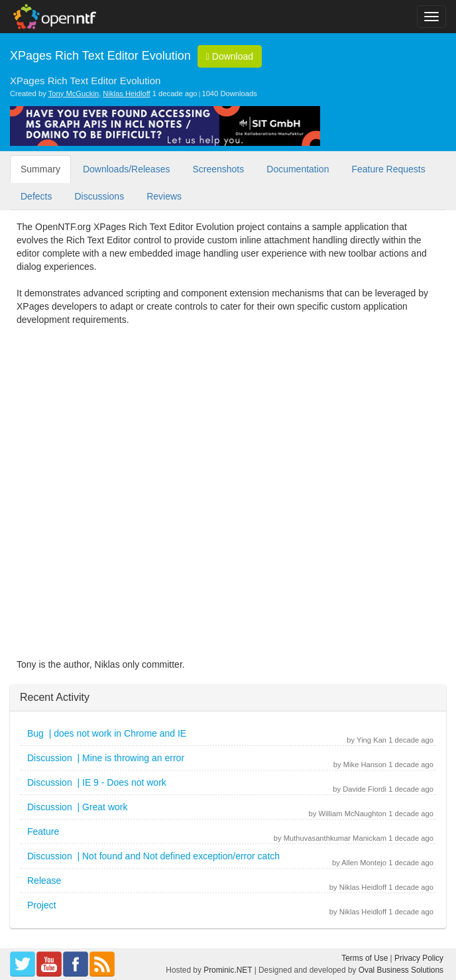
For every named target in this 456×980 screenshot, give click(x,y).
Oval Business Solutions (401, 970)
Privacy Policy (418, 958)
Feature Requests (388, 169)
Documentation (297, 169)
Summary (40, 169)
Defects (36, 196)
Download (229, 56)
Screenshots (218, 169)
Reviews (164, 196)
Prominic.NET (227, 970)
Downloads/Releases (126, 169)
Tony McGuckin (73, 93)
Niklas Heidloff (126, 93)
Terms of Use (364, 958)
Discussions (99, 196)
